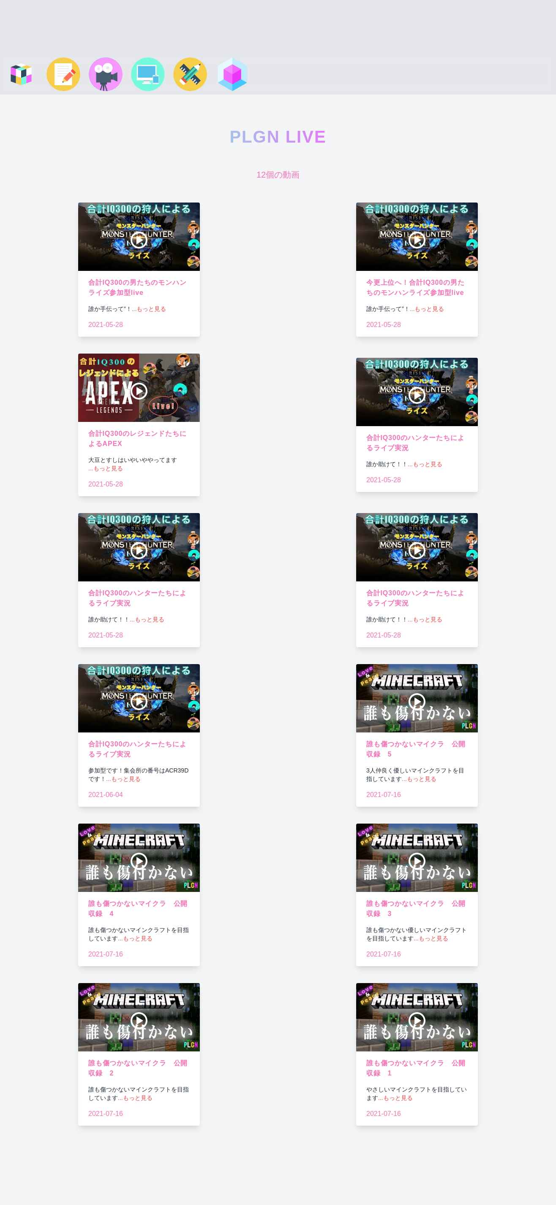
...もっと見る (149, 308)
